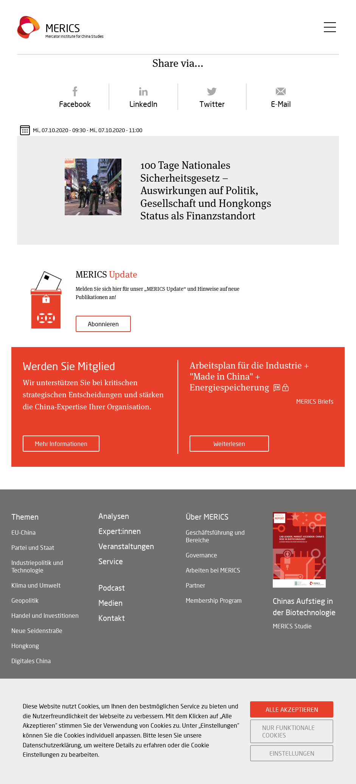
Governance (201, 555)
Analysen (113, 516)
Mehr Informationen (61, 443)
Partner (195, 585)
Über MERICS (207, 516)
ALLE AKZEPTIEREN (292, 709)
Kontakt (111, 618)
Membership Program (214, 600)
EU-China (23, 532)
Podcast (111, 587)
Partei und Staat (32, 547)
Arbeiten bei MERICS (213, 570)
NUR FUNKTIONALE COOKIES (288, 731)
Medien (110, 603)
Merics (62, 28)
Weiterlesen (229, 443)
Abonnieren (103, 323)
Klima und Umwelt (36, 585)
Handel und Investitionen (45, 615)
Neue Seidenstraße (36, 630)
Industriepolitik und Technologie (37, 566)
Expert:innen (119, 531)
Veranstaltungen (126, 546)
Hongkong (25, 645)
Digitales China (31, 660)
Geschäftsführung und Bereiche (215, 536)
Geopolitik (25, 600)
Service (110, 561)
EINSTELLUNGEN (291, 753)
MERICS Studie (292, 626)
